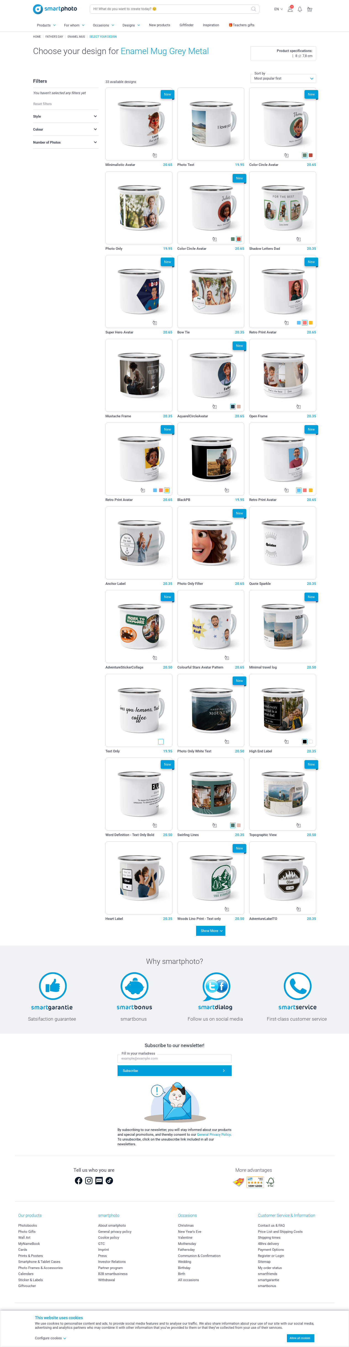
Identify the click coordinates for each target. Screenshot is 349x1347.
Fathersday (186, 1248)
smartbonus (267, 1284)
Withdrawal (106, 1278)
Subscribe (130, 1069)
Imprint (103, 1248)
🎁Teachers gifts (241, 25)
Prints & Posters (30, 1254)
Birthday (184, 1266)
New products (159, 25)
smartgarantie (268, 1278)
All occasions (188, 1278)
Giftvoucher (27, 1284)
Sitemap (264, 1260)
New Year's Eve (189, 1230)
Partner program (110, 1266)
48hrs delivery (268, 1242)
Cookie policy (108, 1236)
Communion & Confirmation (199, 1254)
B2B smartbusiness (113, 1272)
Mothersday (187, 1242)
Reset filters (42, 104)
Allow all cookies (300, 1338)
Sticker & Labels (30, 1278)
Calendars (26, 1272)
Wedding (184, 1260)
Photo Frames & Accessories (40, 1266)
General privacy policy (114, 1230)
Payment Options (271, 1248)
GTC (101, 1242)
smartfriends (267, 1272)
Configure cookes (50, 1338)
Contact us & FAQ (271, 1224)
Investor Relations (112, 1260)
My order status (270, 1266)
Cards (22, 1248)
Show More (209, 930)
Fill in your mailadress (138, 1052)
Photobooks (27, 1224)
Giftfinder (187, 25)
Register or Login (271, 1254)
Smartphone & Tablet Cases (39, 1260)
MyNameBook (29, 1242)
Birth (181, 1272)
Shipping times (269, 1236)
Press (102, 1254)
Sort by (260, 73)
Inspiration (211, 25)
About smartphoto (112, 1224)
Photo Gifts (27, 1230)
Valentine (185, 1236)
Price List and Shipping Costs (280, 1230)
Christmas (186, 1224)
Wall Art (24, 1236)
